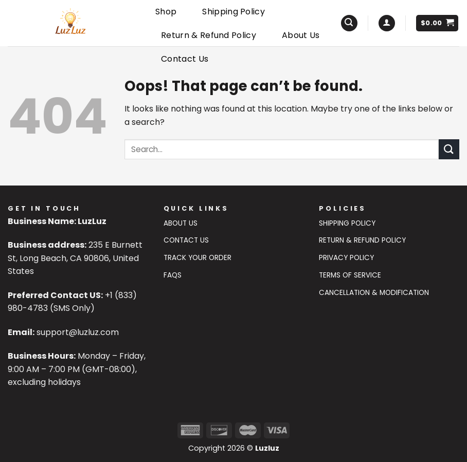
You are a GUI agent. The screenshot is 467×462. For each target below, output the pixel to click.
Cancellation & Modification (374, 293)
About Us (301, 35)
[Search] (349, 23)
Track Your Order (197, 258)
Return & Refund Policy (208, 35)
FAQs (173, 275)
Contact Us (184, 59)
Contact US (186, 240)
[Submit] (449, 149)
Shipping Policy (233, 11)
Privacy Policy (346, 258)
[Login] (387, 23)
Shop (165, 11)
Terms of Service (350, 275)
